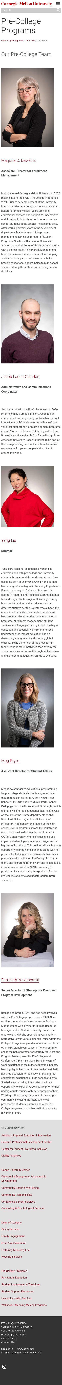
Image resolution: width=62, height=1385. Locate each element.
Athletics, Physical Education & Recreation (26, 1135)
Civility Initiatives (11, 1155)
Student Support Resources (17, 1291)
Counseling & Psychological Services (23, 1208)
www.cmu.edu (25, 1348)
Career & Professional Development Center (26, 1142)
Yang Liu (8, 540)
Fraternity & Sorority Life (15, 1250)
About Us (30, 40)
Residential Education (14, 1277)
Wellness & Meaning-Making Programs (24, 1305)
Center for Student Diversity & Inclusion (24, 1149)
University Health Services (16, 1298)
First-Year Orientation (13, 1243)
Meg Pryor (10, 760)
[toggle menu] (58, 4)
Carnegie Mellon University (26, 4)
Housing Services (11, 1256)
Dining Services (10, 1229)
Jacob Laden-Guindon (20, 376)
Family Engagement (13, 1236)
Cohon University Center (15, 1170)
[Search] (31, 10)
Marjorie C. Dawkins (18, 160)
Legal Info (7, 1348)
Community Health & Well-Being (20, 1187)
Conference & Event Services (18, 1201)
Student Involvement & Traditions (20, 1284)
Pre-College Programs (21, 26)
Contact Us (7, 1342)
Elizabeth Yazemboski (20, 980)
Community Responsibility (16, 1194)
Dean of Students (11, 1222)
